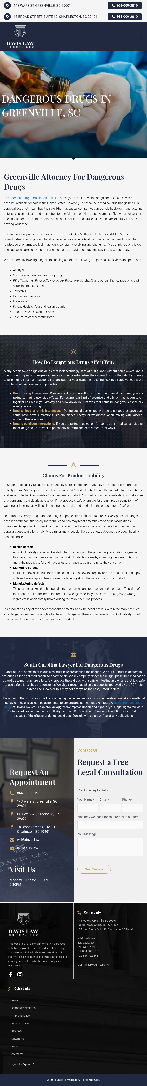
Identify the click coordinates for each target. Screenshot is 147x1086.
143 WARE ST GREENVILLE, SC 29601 (42, 5)
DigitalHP (28, 1064)
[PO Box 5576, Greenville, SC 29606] (12, 814)
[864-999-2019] (12, 793)
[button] (141, 37)
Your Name (85, 800)
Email (104, 800)
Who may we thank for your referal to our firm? (108, 817)
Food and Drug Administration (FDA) (34, 198)
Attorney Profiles (23, 1008)
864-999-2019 (27, 793)
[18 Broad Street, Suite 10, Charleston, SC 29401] (7, 16)
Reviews (16, 1031)
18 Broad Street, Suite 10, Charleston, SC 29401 (55, 17)
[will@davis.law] (12, 839)
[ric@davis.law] (12, 848)
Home (14, 1000)
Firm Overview (20, 1015)
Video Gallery (20, 1023)
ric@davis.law (27, 848)
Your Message (86, 834)
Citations (17, 1038)
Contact (17, 1054)
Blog (14, 1046)
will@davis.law (28, 840)
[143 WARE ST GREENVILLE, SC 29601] (7, 5)
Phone (127, 800)
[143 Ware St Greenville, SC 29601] (12, 801)
